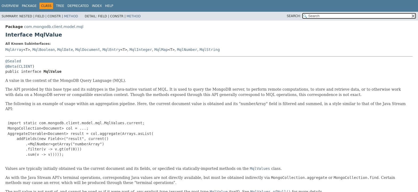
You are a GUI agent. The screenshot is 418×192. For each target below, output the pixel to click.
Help (109, 6)
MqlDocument (87, 49)
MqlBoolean (44, 49)
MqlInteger (141, 49)
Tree (60, 6)
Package (29, 6)
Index (97, 6)
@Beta (11, 66)
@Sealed (13, 61)
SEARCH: (294, 16)
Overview (10, 6)
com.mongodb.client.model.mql (53, 27)
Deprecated (78, 6)
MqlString (210, 49)
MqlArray (14, 49)
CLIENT (26, 66)
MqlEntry (111, 49)
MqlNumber (187, 49)
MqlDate (65, 49)
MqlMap (161, 49)
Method (71, 16)
